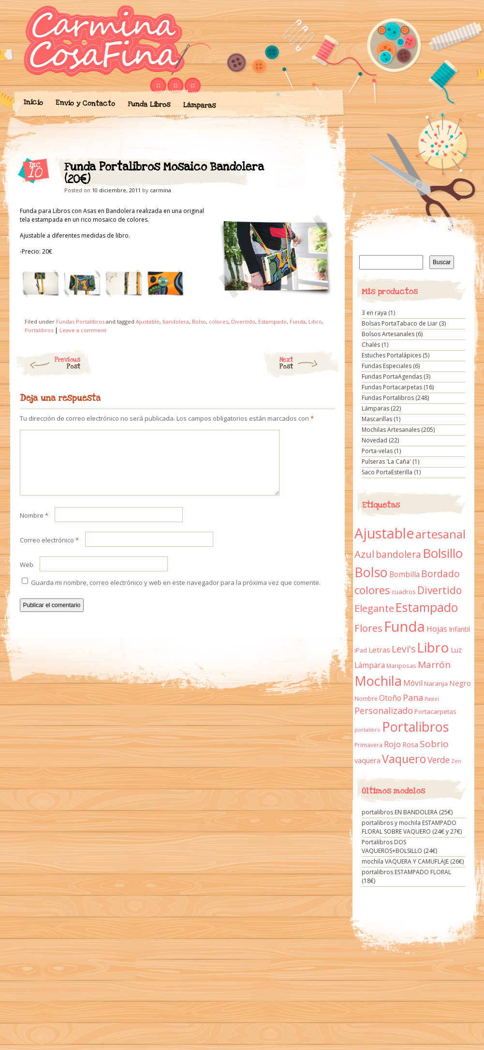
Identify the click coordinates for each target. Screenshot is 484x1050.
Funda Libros (148, 104)
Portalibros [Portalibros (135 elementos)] (415, 727)
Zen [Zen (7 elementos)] (456, 761)
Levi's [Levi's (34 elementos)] (403, 649)
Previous (47, 363)
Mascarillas (377, 419)
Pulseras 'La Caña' (386, 461)
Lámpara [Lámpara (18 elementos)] (369, 665)
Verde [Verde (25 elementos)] (438, 760)
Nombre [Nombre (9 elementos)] (366, 699)
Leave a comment (82, 330)
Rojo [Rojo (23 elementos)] (392, 744)
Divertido (243, 321)
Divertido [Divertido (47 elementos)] (439, 590)
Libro (315, 321)
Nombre (34, 527)
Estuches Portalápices (391, 355)
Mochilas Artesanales (391, 430)
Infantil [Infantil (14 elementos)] (459, 629)
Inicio (33, 102)
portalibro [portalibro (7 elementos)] (367, 729)
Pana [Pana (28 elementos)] (413, 697)
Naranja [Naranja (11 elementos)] (436, 683)
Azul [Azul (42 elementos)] (364, 554)
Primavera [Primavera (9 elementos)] (368, 745)
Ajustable (148, 321)
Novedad (374, 440)
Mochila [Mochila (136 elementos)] (378, 681)
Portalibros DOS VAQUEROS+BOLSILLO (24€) (399, 846)
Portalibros (39, 330)
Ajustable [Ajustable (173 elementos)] (384, 533)
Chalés (371, 345)
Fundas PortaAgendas (392, 376)
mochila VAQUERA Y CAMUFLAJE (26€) (413, 861)
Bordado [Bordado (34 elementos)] (440, 574)
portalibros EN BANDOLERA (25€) (407, 812)
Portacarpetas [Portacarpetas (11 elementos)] (435, 711)
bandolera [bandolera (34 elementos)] (398, 554)
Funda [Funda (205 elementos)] (404, 626)
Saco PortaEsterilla (387, 472)
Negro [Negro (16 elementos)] (460, 683)
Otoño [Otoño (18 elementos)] (390, 698)
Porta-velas (377, 451)
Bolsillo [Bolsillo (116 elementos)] (443, 553)
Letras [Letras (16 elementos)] (379, 649)
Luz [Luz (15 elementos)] (456, 649)
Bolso (199, 321)
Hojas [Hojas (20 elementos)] (436, 629)
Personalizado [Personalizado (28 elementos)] (383, 710)
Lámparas (199, 105)
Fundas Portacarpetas (392, 387)
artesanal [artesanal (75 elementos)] (440, 534)
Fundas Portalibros (80, 321)
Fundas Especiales (386, 366)
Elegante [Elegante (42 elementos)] (374, 608)
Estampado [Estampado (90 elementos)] (427, 607)
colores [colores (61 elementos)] (372, 589)
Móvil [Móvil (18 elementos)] (413, 683)
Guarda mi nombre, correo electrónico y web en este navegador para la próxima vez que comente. (176, 594)
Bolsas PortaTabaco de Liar (400, 323)
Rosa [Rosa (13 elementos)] (410, 744)
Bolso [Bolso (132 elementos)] (371, 572)
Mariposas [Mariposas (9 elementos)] (401, 666)
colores (218, 321)
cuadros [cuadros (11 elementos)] (404, 591)
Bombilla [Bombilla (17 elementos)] (404, 574)
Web (26, 576)
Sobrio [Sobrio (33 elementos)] (434, 744)
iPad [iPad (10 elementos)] (360, 650)
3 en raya (374, 313)
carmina (160, 190)
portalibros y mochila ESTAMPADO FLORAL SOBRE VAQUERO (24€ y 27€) (412, 827)
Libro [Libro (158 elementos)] (433, 647)
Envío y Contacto (85, 103)
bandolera (175, 321)
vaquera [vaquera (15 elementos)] (367, 760)
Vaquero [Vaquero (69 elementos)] (404, 758)
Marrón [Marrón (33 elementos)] (434, 664)
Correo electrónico (49, 551)
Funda (298, 321)
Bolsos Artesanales (388, 334)
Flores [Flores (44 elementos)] (368, 628)
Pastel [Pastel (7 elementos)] (432, 698)
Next (309, 363)
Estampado (272, 321)
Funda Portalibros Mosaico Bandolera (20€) (319, 169)
